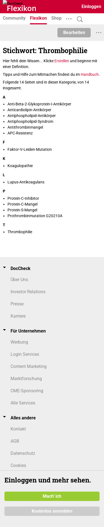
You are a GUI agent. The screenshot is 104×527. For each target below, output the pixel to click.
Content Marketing (29, 366)
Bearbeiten (74, 32)
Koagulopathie (20, 165)
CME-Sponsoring (27, 390)
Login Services (25, 354)
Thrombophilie (19, 232)
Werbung (19, 342)
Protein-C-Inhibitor (23, 198)
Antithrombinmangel (25, 127)
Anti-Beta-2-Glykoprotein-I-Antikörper (39, 104)
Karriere (18, 316)
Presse (17, 304)
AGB (15, 441)
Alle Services (23, 403)
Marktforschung (26, 378)
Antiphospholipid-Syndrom (30, 121)
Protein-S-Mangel (22, 210)
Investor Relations (28, 291)
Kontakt (18, 429)
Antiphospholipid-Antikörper (31, 115)
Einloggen (91, 6)
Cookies (18, 465)
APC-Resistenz (20, 133)
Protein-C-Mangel (22, 204)
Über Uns (19, 279)
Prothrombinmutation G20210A (34, 216)
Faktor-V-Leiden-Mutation (29, 149)
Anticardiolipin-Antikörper (29, 110)
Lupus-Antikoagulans (25, 182)
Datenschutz (23, 453)
